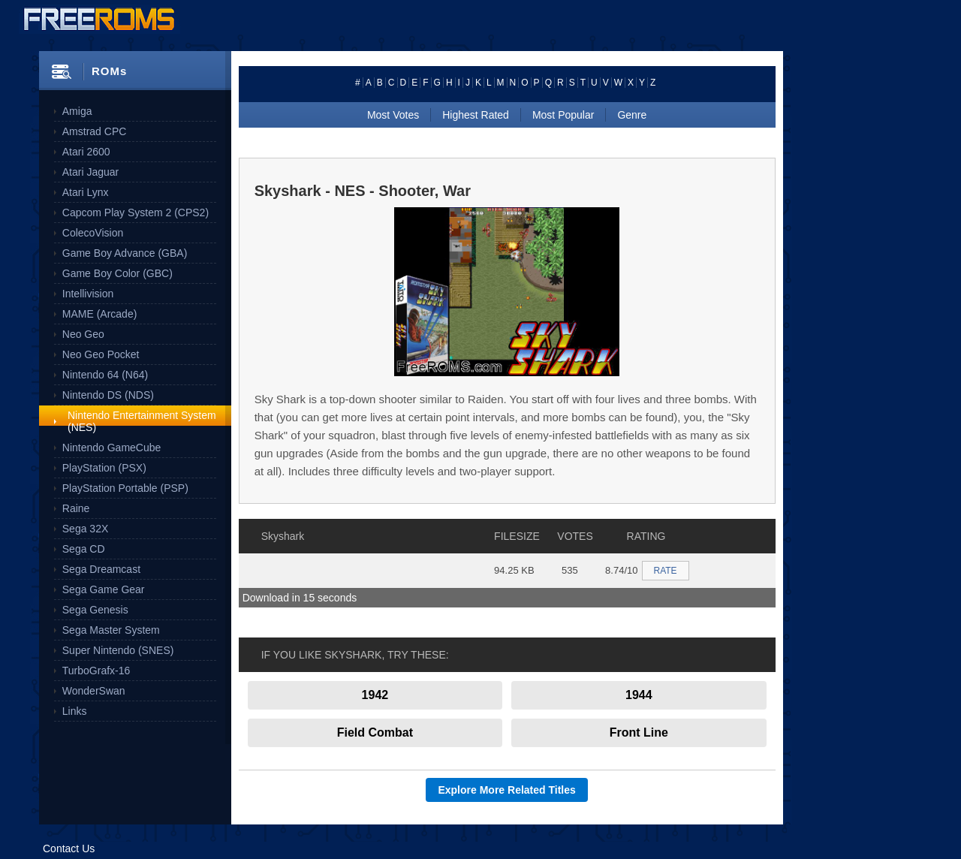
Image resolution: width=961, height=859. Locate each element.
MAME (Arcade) (99, 314)
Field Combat (375, 732)
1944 (638, 695)
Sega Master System (111, 630)
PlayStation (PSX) (104, 468)
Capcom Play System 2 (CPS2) (135, 212)
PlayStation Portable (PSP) (125, 488)
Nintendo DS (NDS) (108, 395)
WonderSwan (93, 691)
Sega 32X (85, 529)
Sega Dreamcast (101, 569)
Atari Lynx (85, 192)
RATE (665, 570)
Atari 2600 (86, 152)
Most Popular (563, 115)
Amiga (77, 111)
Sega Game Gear (103, 589)
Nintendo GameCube (111, 448)
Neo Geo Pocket (101, 354)
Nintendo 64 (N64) (105, 375)
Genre (631, 115)
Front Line (639, 732)
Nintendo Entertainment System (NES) (142, 421)
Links (74, 711)
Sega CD (83, 549)
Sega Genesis (95, 610)
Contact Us (69, 848)
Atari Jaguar (90, 172)
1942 (375, 695)
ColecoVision (92, 233)
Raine (76, 508)
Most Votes (393, 115)
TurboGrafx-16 (96, 671)
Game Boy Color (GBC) (117, 273)
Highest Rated (475, 115)
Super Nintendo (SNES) (118, 650)
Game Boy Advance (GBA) (125, 253)
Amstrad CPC (94, 131)
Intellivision (87, 294)
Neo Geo (83, 334)
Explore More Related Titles (506, 790)
